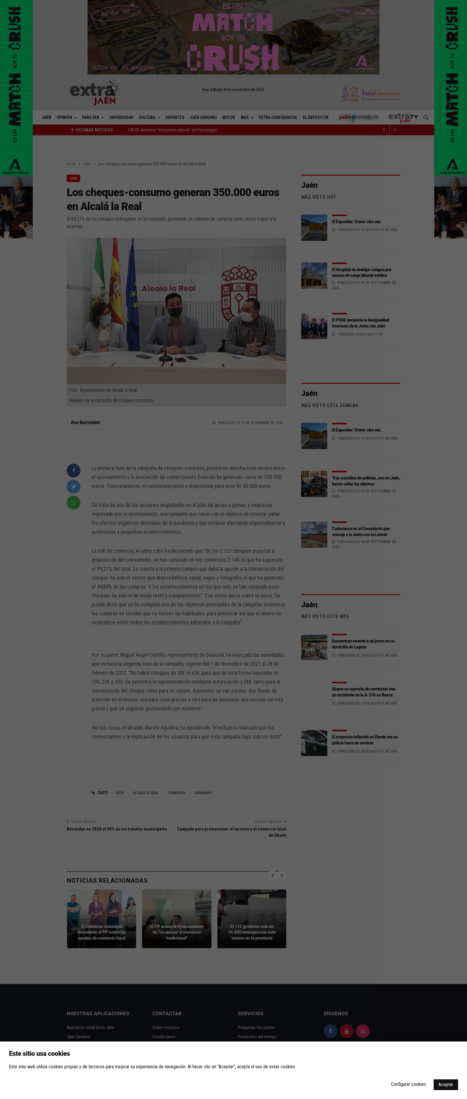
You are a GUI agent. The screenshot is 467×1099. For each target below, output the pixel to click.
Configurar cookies (408, 1084)
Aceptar (445, 1084)
